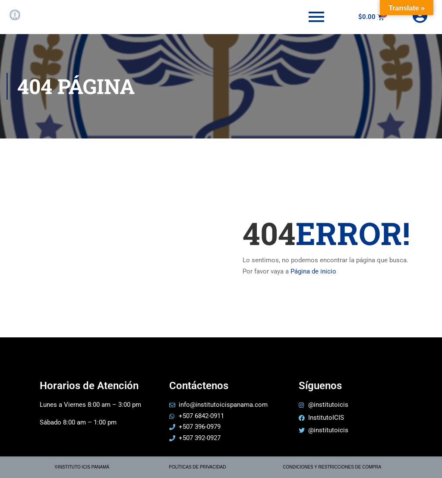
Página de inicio (313, 271)
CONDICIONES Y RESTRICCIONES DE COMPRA (332, 467)
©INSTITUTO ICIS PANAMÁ (82, 467)
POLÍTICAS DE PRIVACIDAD (197, 467)
